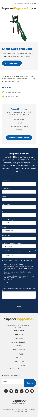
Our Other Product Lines (18, 369)
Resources (19, 354)
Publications (19, 358)
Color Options (19, 119)
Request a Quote (19, 349)
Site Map (28, 409)
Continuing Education (18, 342)
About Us (19, 334)
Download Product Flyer (19, 137)
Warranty (19, 129)
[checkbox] (19, 274)
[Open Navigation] (35, 8)
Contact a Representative (22, 3)
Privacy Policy (20, 409)
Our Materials (19, 123)
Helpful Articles (18, 361)
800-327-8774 (33, 3)
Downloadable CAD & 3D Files (19, 126)
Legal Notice (11, 409)
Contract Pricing (19, 365)
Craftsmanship (19, 338)
